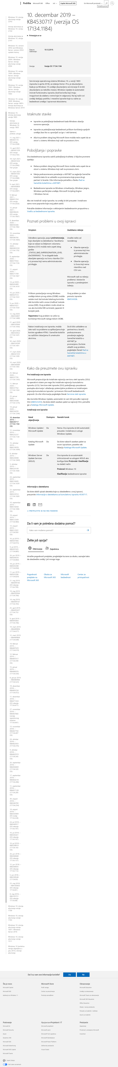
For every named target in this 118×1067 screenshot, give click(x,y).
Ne (83, 974)
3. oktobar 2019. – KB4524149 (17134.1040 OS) (14, 468)
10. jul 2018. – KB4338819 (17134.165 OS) (15, 846)
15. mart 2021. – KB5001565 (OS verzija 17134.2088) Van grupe (15, 176)
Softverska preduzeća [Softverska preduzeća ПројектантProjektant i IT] (47, 1045)
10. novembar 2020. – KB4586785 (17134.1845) (15, 236)
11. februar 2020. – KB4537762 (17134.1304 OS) (14, 387)
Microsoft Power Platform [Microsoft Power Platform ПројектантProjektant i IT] (48, 1042)
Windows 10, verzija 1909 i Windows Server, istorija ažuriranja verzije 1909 (15, 75)
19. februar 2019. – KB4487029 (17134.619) (14, 647)
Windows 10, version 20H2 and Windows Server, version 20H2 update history (16, 49)
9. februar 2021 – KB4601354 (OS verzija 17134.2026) (14, 199)
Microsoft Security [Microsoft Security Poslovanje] (8, 1030)
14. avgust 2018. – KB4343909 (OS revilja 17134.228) (14, 813)
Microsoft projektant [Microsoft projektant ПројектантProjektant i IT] (47, 1026)
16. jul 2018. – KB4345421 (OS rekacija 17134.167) (15, 836)
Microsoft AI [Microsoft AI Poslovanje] (6, 1026)
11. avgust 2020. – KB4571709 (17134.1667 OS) (14, 273)
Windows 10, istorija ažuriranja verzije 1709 (15, 908)
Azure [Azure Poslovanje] (4, 1034)
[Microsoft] (11, 3)
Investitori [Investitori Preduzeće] (83, 1034)
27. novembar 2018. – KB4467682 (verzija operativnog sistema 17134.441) (15, 716)
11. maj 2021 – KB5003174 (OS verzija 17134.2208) (15, 141)
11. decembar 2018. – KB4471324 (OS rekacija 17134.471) (15, 701)
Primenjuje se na (35, 35)
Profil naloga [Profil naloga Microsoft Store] (45, 987)
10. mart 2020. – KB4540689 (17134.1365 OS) (15, 365)
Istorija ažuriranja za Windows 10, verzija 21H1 (15, 38)
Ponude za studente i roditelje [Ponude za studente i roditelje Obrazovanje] (88, 1011)
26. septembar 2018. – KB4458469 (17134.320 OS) (15, 766)
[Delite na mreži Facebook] (29, 504)
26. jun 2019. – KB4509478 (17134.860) (15, 557)
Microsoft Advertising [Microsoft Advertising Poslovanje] (9, 1045)
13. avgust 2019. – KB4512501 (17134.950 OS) (14, 530)
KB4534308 (72, 299)
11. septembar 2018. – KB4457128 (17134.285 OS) (15, 790)
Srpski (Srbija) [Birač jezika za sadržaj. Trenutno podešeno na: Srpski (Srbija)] (11, 1060)
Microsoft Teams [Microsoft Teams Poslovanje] (8, 1053)
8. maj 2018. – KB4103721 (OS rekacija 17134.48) (15, 897)
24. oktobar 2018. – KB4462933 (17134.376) (14, 742)
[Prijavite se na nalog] (112, 3)
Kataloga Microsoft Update (75, 447)
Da (69, 974)
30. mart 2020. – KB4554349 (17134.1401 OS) (15, 344)
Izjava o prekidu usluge (15, 132)
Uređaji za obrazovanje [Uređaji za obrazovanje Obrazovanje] (86, 991)
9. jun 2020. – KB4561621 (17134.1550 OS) (15, 306)
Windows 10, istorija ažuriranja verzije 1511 (15, 939)
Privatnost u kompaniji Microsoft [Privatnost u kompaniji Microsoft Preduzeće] (89, 1030)
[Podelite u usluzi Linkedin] (33, 504)
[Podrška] (27, 3)
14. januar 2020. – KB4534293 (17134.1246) (15, 410)
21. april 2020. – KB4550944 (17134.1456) (15, 324)
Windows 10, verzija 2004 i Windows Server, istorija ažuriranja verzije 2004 (15, 61)
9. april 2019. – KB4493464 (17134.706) (15, 620)
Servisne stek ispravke (76, 394)
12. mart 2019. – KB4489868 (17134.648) (15, 637)
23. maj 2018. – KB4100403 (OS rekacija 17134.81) (15, 886)
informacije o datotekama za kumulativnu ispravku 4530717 (61, 494)
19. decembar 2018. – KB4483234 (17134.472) (15, 689)
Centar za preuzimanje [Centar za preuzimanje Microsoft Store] (48, 991)
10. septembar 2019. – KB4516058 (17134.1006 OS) (15, 506)
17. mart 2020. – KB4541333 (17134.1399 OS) (15, 355)
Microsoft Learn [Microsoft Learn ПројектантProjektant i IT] (46, 1030)
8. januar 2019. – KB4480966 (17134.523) (15, 680)
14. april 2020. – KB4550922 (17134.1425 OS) (15, 334)
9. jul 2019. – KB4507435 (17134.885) (14, 549)
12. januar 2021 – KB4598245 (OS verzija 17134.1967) (14, 212)
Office (48, 3)
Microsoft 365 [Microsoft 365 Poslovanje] (7, 1042)
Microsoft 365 (38, 3)
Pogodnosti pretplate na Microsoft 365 (33, 577)
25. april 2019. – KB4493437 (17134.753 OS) (15, 611)
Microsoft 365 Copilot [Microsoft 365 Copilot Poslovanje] (9, 1049)
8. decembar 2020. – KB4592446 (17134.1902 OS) (14, 224)
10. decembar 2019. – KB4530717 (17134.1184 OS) (15, 421)
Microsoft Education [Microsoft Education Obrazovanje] (86, 987)
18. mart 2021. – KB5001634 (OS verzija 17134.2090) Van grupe (15, 163)
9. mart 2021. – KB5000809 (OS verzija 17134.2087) (15, 187)
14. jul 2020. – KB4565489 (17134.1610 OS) (15, 285)
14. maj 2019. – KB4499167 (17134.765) (15, 601)
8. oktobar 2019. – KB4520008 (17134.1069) (15, 456)
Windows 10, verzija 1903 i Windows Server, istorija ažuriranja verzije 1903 (15, 89)
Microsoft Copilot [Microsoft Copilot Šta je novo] (8, 987)
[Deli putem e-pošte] (39, 504)
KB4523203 (37, 402)
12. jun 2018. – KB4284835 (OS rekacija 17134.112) (15, 867)
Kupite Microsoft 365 (68, 3)
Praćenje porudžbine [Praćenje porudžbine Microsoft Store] (47, 995)
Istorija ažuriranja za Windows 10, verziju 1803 (14, 124)
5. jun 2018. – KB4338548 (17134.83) (15, 877)
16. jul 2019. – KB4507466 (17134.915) (15, 540)
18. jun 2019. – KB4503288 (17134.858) (15, 566)
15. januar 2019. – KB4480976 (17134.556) (14, 670)
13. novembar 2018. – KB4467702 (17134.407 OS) (15, 730)
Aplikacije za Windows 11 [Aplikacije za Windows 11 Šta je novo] (10, 995)
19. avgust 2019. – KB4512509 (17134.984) (14, 518)
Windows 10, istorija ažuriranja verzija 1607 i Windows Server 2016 (15, 928)
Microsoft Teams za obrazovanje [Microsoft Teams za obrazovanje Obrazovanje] (89, 995)
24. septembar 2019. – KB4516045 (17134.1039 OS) (15, 481)
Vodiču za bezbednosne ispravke (41, 211)
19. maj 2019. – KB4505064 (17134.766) (15, 593)
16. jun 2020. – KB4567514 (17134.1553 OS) (15, 296)
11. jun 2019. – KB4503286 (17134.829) (15, 574)
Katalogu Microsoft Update (42, 404)
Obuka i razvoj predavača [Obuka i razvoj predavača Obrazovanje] (87, 1007)
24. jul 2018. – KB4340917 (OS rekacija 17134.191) (15, 825)
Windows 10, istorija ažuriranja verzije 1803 (14, 115)
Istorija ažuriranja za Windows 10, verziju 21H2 (15, 29)
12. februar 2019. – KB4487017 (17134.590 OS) (14, 658)
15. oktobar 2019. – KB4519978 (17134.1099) (15, 446)
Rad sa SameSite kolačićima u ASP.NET (77, 353)
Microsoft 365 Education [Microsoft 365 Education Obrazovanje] (87, 999)
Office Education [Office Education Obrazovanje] (84, 1003)
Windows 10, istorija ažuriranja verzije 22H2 (15, 19)
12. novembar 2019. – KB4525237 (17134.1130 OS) (15, 434)
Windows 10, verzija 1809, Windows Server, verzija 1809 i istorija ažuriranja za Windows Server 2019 (16, 103)
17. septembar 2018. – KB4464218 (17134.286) (15, 778)
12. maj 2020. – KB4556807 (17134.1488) (15, 316)
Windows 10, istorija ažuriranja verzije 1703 (15, 918)
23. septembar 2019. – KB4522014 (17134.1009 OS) (15, 494)
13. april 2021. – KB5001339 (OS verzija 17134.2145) (15, 151)
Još (54, 3)
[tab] (36, 549)
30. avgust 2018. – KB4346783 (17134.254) (14, 802)
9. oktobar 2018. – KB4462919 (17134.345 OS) (14, 754)
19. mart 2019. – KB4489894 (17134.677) (15, 629)
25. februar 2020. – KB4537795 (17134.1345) (15, 376)
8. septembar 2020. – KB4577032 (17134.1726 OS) (15, 260)
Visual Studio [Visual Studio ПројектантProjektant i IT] (45, 1049)
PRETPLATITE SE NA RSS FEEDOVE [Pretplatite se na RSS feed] (43, 511)
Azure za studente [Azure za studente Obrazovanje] (85, 1015)
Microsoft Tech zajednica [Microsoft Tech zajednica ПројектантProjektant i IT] (48, 1034)
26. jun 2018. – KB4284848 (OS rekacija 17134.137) (15, 857)
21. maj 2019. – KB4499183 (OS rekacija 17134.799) (15, 583)
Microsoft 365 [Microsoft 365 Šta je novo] (7, 991)
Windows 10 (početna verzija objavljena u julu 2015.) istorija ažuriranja (16, 949)
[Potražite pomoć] (106, 3)
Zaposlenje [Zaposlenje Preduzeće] (83, 1026)
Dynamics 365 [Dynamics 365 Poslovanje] (7, 1038)
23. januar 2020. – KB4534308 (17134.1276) (15, 399)
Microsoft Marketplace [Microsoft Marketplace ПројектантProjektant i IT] (48, 1038)
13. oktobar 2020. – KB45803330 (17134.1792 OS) (15, 248)
